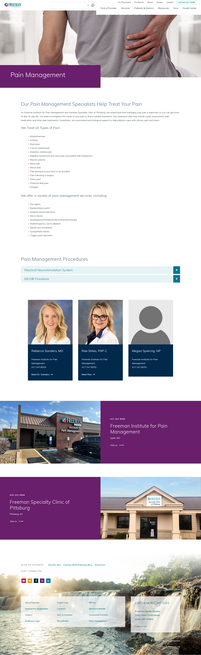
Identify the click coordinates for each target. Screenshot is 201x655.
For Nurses (139, 2)
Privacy (161, 647)
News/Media (62, 621)
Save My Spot (54, 565)
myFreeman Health (186, 2)
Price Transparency (98, 621)
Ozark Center (190, 8)
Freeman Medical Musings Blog (78, 565)
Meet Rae (87, 374)
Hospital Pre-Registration (36, 608)
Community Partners (98, 615)
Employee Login (32, 621)
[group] (50, 340)
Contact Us (141, 626)
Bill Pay (92, 602)
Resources (163, 8)
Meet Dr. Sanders (40, 374)
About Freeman (32, 602)
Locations (61, 608)
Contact (169, 2)
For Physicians (124, 2)
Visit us (114, 445)
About (150, 2)
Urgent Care (62, 602)
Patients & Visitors (144, 8)
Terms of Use (174, 647)
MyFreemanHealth (97, 608)
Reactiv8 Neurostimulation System (48, 270)
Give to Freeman (64, 615)
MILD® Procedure (36, 279)
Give (175, 8)
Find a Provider (109, 8)
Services (125, 8)
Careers (159, 2)
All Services (100, 565)
